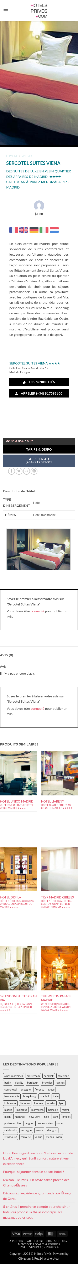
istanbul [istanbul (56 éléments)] (44, 1096)
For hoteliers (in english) (39, 1247)
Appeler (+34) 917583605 (39, 393)
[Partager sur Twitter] (19, 471)
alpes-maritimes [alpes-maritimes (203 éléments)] (13, 1076)
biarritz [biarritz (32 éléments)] (19, 1082)
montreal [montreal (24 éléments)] (20, 1116)
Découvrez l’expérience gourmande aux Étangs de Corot (37, 1195)
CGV (64, 1240)
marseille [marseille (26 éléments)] (53, 1109)
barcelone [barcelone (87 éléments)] (63, 1076)
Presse (38, 1240)
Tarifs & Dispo (39, 449)
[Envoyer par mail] (26, 471)
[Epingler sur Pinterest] (34, 471)
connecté (37, 611)
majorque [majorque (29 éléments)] (21, 1109)
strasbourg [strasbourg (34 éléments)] (10, 1137)
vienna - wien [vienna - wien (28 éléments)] (54, 1137)
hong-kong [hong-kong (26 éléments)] (29, 1096)
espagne (12, 156)
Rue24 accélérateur (47, 1258)
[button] (5, 10)
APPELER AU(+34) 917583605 (39, 460)
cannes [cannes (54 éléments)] (60, 1082)
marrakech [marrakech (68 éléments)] (37, 1109)
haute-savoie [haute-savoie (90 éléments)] (11, 1096)
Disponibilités (38, 382)
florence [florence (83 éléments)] (39, 1089)
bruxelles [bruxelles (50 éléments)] (47, 1082)
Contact (52, 1240)
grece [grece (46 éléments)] (51, 1089)
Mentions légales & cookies (39, 1244)
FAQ (28, 1240)
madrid (26, 156)
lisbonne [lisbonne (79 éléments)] (25, 1103)
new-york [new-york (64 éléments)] (34, 1116)
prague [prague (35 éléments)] (29, 1123)
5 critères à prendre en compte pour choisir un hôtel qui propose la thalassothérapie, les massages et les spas (36, 1211)
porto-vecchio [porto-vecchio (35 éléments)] (12, 1123)
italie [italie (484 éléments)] (55, 1096)
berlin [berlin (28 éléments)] (7, 1082)
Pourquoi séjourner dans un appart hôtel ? (33, 1172)
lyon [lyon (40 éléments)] (61, 1103)
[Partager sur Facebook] (11, 471)
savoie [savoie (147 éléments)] (39, 1130)
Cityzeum (24, 1258)
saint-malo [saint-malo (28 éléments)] (10, 1130)
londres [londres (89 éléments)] (38, 1103)
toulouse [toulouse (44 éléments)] (26, 1137)
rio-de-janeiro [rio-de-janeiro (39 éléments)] (44, 1123)
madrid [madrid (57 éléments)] (8, 1109)
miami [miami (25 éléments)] (65, 1109)
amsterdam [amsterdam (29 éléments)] (33, 1076)
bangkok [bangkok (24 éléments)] (48, 1076)
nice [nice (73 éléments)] (46, 1116)
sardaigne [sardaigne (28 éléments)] (26, 1130)
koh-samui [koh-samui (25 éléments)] (10, 1103)
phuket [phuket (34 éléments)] (66, 1116)
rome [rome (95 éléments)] (60, 1123)
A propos (16, 1240)
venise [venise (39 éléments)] (38, 1137)
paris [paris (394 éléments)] (55, 1116)
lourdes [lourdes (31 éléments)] (51, 1103)
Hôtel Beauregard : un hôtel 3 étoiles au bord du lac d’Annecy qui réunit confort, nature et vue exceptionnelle (38, 1158)
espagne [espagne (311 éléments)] (26, 1089)
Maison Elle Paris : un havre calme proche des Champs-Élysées (36, 1182)
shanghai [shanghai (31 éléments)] (52, 1130)
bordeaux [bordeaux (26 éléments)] (32, 1082)
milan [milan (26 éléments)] (7, 1116)
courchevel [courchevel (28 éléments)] (10, 1089)
